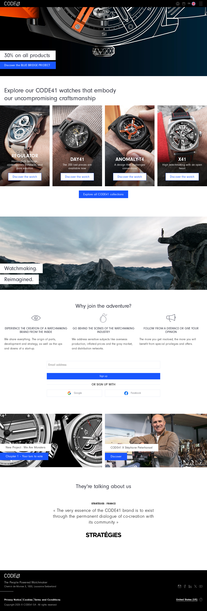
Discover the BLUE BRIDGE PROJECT (27, 65)
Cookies (27, 599)
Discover (116, 456)
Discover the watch (25, 176)
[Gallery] (103, 515)
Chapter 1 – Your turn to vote (24, 456)
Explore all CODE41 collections (103, 194)
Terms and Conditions (47, 599)
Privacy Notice (12, 599)
